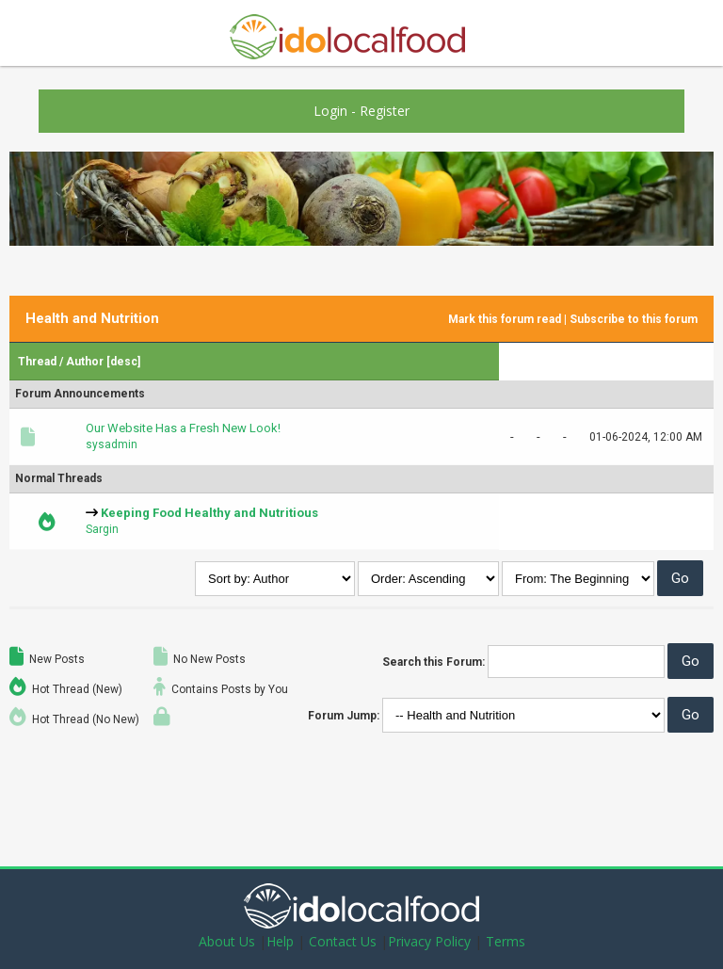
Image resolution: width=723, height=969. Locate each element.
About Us (227, 941)
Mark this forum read (504, 319)
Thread (37, 361)
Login (330, 111)
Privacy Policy (429, 941)
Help (280, 941)
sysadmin (111, 444)
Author (85, 361)
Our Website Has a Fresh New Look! (183, 428)
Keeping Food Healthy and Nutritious (209, 513)
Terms (505, 941)
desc (123, 361)
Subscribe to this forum (634, 319)
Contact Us (343, 941)
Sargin (102, 529)
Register (385, 111)
